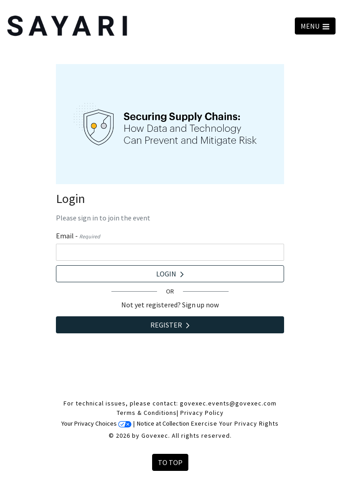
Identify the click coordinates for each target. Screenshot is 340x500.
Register (170, 324)
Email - (78, 235)
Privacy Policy (202, 413)
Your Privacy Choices (96, 423)
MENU (315, 26)
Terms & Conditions (147, 413)
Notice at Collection (163, 423)
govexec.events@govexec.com (228, 403)
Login (170, 273)
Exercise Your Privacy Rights (235, 423)
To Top (170, 462)
